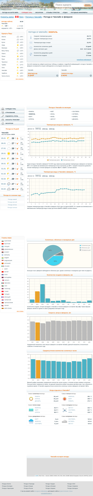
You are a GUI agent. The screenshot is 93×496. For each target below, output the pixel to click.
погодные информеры (41, 491)
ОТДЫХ (65, 12)
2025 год (38, 129)
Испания (7, 263)
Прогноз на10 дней (32, 74)
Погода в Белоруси (72, 488)
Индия (6, 257)
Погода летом (12, 205)
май (52, 111)
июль (52, 116)
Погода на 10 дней (12, 129)
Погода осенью (12, 207)
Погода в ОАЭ (71, 483)
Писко (3, 56)
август (53, 119)
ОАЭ (5, 285)
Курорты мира (7, 17)
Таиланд (7, 288)
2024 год (44, 129)
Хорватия (7, 300)
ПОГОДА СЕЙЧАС (7, 21)
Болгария (7, 241)
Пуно (3, 59)
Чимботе (4, 73)
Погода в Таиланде (29, 483)
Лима (3, 45)
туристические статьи (66, 491)
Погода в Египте (6, 483)
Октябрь (71, 421)
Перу (21, 17)
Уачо (3, 67)
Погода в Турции (50, 483)
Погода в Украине (50, 488)
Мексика (7, 283)
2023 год (51, 129)
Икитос (4, 36)
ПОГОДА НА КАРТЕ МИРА (10, 12)
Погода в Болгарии (7, 486)
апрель (31, 119)
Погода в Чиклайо (33, 17)
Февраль (71, 396)
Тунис (6, 291)
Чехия (6, 305)
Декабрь (38, 401)
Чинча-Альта (6, 76)
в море (67, 74)
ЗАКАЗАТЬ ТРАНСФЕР (12, 119)
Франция (7, 297)
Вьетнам (7, 243)
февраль (32, 114)
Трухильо (4, 62)
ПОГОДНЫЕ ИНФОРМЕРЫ (79, 12)
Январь (37, 396)
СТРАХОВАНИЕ (10, 112)
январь (31, 111)
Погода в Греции (28, 486)
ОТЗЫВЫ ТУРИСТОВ (52, 12)
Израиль (7, 255)
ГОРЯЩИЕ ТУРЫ (27, 12)
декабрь (75, 119)
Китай (6, 271)
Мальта (6, 280)
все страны (20, 311)
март (30, 116)
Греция (6, 246)
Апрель (37, 398)
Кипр (6, 269)
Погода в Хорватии (72, 486)
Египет (6, 252)
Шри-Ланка (8, 308)
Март (70, 398)
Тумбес (4, 64)
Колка (3, 39)
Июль (70, 412)
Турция (6, 294)
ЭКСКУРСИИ (39, 12)
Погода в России (28, 488)
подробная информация (84, 59)
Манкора (4, 48)
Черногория (8, 302)
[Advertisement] (60, 24)
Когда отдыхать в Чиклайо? (60, 390)
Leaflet (36, 475)
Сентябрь (71, 410)
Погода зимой (12, 199)
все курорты (19, 79)
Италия (6, 266)
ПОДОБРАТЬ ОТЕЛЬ (11, 116)
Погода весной (12, 202)
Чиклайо (4, 70)
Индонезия (8, 260)
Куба (6, 274)
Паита (3, 53)
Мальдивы (7, 277)
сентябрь (75, 111)
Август (70, 408)
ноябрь (75, 116)
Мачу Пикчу (5, 50)
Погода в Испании (50, 486)
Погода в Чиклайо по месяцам (60, 107)
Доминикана (8, 249)
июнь (53, 114)
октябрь (75, 114)
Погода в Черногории (8, 488)
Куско (3, 42)
